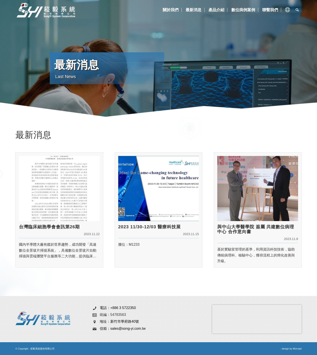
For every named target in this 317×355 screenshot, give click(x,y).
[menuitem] (170, 10)
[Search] (297, 10)
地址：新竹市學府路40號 (119, 321)
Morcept (297, 348)
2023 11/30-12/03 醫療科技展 (149, 226)
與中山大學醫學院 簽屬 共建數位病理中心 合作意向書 (255, 229)
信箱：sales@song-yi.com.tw (123, 328)
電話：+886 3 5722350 (118, 308)
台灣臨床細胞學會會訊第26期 (49, 226)
